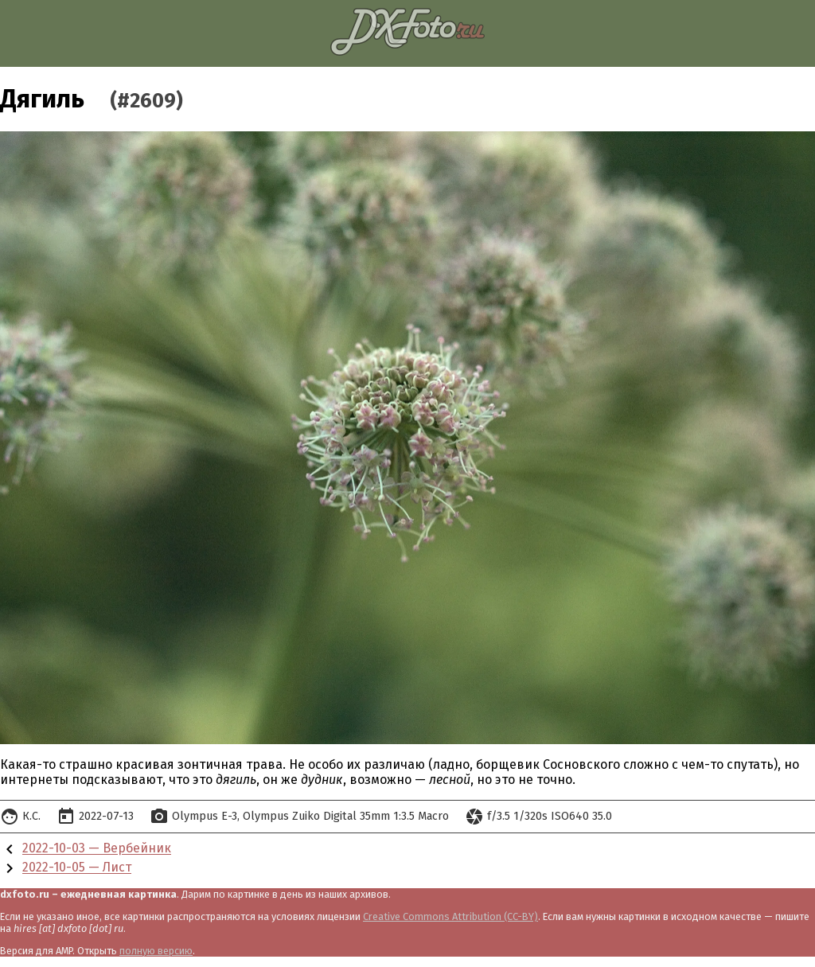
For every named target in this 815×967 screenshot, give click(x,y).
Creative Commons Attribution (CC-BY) (450, 916)
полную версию (156, 951)
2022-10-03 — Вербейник (96, 848)
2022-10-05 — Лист (76, 867)
